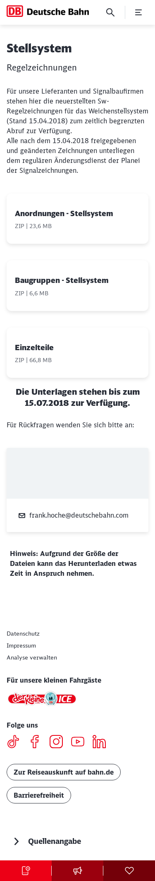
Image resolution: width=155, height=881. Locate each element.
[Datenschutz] (23, 633)
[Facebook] (38, 743)
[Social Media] (129, 870)
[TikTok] (16, 743)
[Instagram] (59, 743)
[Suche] (110, 12)
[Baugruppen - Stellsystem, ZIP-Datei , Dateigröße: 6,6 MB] (77, 285)
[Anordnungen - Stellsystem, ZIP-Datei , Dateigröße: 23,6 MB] (77, 218)
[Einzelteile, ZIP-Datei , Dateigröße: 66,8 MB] (77, 352)
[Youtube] (81, 743)
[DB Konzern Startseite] (48, 11)
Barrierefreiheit (39, 795)
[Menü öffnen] (138, 12)
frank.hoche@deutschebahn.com (73, 515)
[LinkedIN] (102, 743)
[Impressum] (21, 645)
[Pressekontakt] (77, 870)
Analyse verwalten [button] (32, 657)
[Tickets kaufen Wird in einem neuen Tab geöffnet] (26, 870)
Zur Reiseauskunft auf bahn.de (64, 772)
